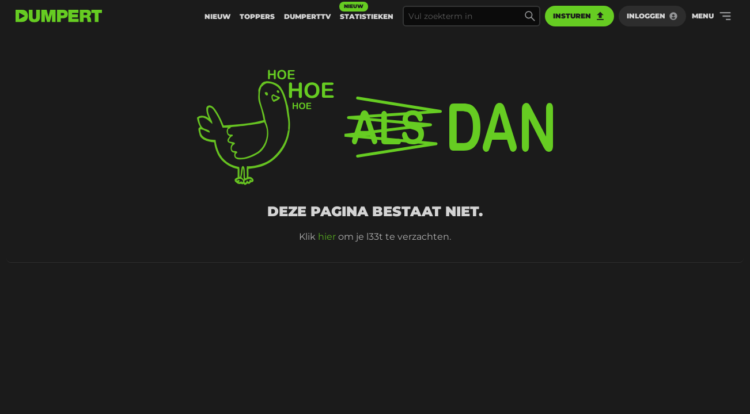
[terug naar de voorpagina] (59, 16)
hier (327, 236)
